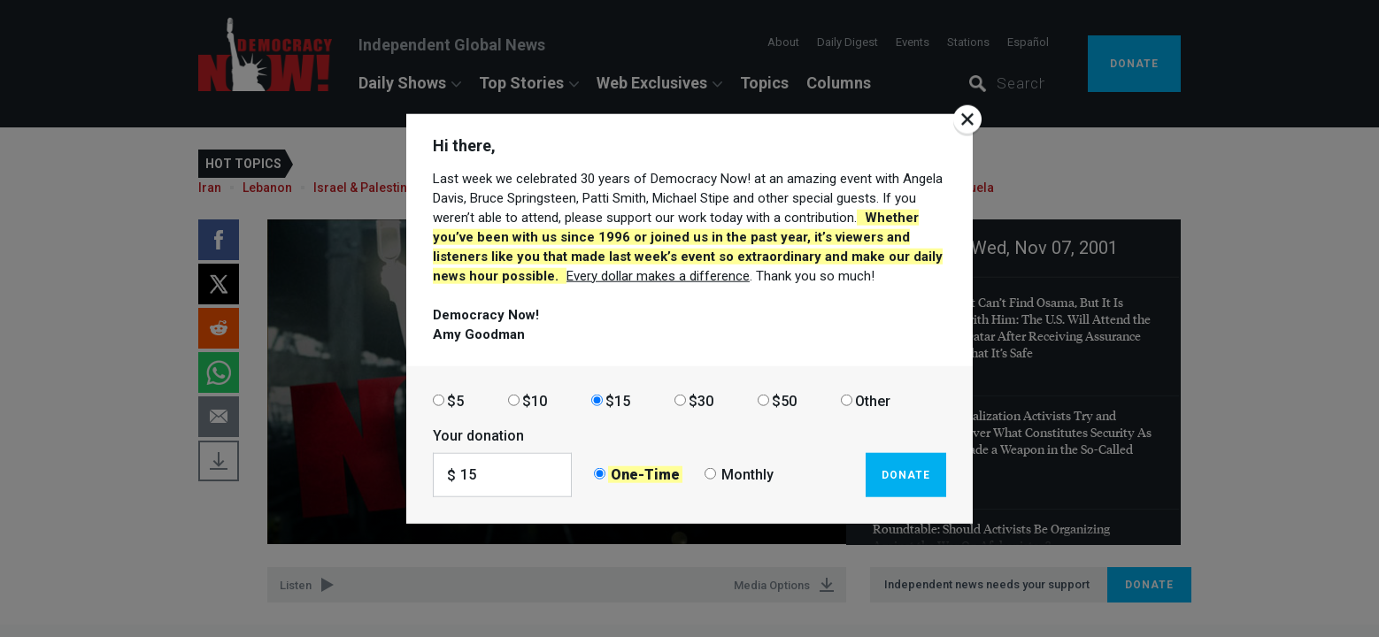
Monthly (747, 474)
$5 (455, 400)
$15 (617, 400)
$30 (701, 400)
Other (872, 400)
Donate (906, 474)
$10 (534, 400)
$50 (784, 400)
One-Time (645, 474)
